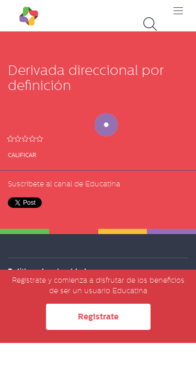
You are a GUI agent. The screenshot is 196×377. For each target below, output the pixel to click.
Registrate (98, 316)
